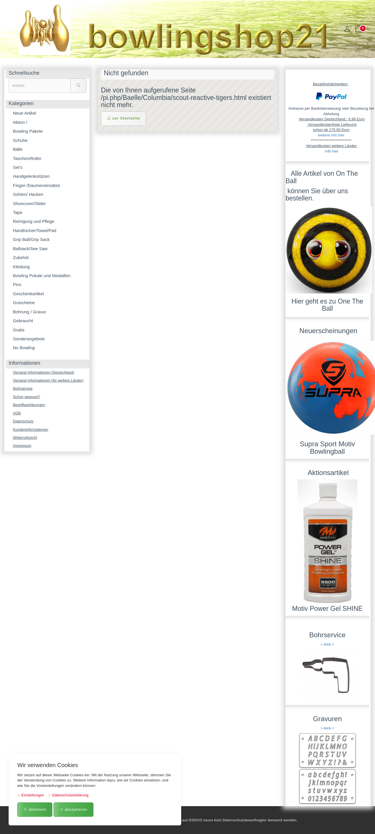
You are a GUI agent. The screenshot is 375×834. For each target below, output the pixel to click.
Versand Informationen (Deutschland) (44, 372)
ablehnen (34, 809)
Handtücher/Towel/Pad (34, 230)
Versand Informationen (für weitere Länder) (48, 380)
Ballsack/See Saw (30, 248)
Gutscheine (24, 302)
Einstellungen (30, 795)
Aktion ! (20, 122)
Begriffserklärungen (29, 405)
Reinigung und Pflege (33, 221)
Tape (17, 212)
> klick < (327, 644)
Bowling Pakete (28, 131)
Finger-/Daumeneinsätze (36, 185)
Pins (17, 284)
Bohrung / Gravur (29, 311)
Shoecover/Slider (29, 203)
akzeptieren (73, 809)
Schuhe (20, 140)
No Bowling (24, 347)
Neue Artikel (24, 113)
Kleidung (21, 266)
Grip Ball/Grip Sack (31, 239)
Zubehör (21, 257)
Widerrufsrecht (25, 438)
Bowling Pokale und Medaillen (41, 275)
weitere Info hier (331, 135)
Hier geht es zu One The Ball (327, 305)
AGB (17, 413)
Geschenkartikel (28, 293)
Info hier (331, 151)
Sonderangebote (29, 338)
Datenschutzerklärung (68, 795)
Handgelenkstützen (31, 176)
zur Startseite (123, 118)
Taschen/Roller (27, 158)
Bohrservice (23, 389)
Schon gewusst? (26, 397)
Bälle (17, 149)
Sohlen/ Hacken (28, 194)
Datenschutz (23, 421)
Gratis (18, 329)
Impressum (22, 446)
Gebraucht (23, 320)
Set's (17, 167)
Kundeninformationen (31, 429)
